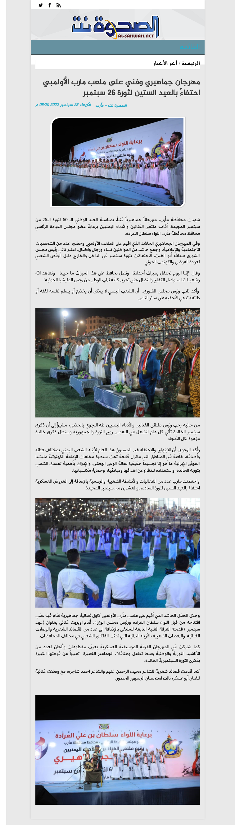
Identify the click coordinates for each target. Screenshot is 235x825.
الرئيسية (191, 63)
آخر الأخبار (165, 63)
